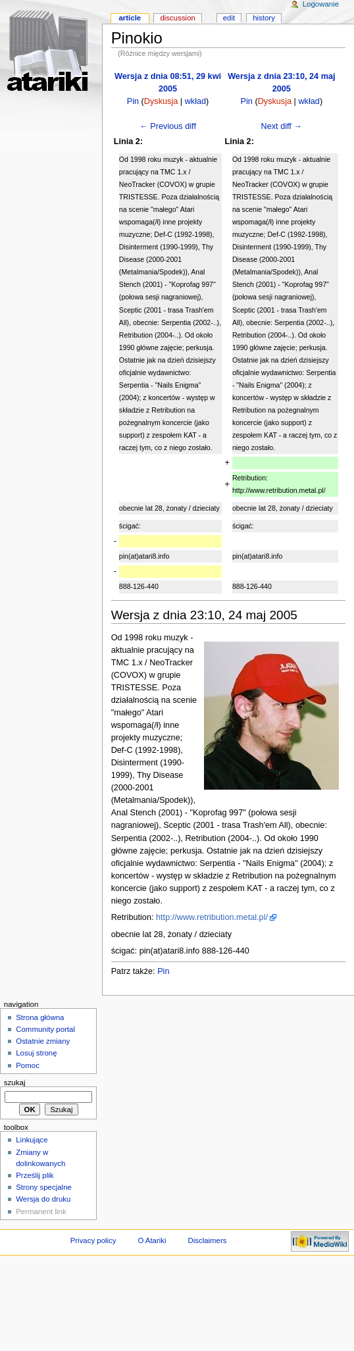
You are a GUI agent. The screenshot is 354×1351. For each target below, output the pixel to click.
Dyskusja (161, 101)
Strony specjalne (44, 1187)
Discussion (177, 18)
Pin (133, 101)
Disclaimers (207, 1240)
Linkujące (31, 1140)
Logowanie (321, 4)
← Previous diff (167, 126)
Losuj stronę (36, 1053)
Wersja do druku (43, 1199)
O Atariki (152, 1240)
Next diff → (282, 126)
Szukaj (15, 1082)
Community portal (45, 1029)
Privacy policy (93, 1240)
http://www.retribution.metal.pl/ (212, 917)
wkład (195, 101)
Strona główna (40, 1017)
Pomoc (27, 1065)
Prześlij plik (34, 1175)
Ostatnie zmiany (43, 1041)
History (264, 18)
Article (129, 18)
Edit (229, 18)
